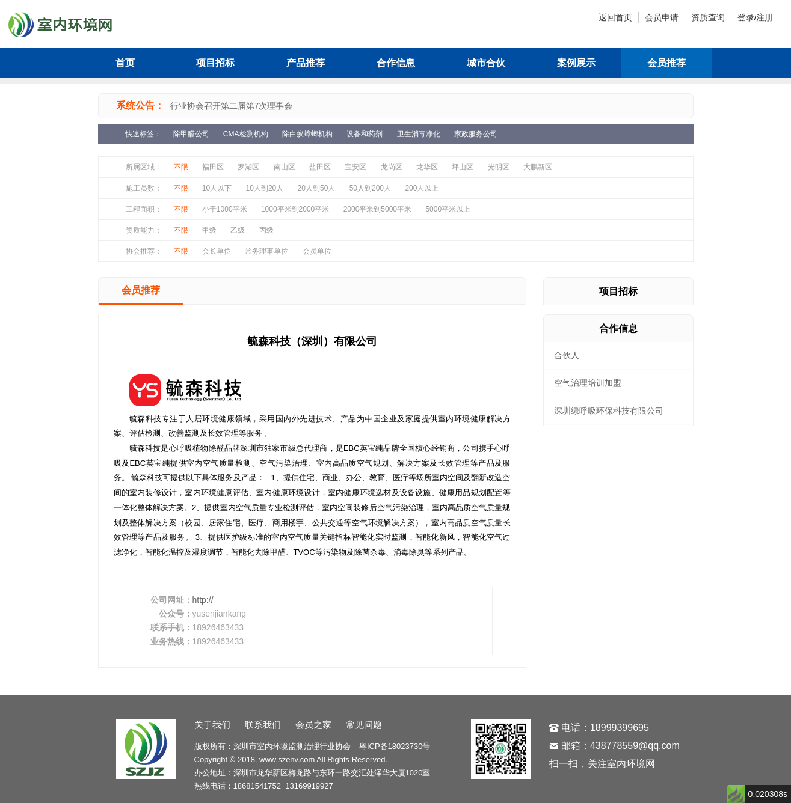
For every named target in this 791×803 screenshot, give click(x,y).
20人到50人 (317, 188)
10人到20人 (265, 188)
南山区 (284, 167)
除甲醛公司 (191, 134)
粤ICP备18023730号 (395, 746)
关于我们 (212, 724)
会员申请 (662, 17)
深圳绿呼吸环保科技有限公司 (608, 410)
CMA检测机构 (245, 134)
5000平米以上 (447, 209)
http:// (203, 600)
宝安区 (355, 167)
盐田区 (320, 167)
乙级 (237, 230)
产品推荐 (305, 63)
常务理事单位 (266, 251)
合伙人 (566, 355)
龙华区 (427, 167)
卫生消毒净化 (418, 134)
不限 (181, 167)
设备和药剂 (364, 134)
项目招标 (215, 63)
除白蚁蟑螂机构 (307, 134)
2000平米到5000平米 (377, 209)
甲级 (209, 230)
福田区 (213, 167)
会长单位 (216, 251)
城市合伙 (486, 63)
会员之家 (313, 724)
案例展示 (576, 63)
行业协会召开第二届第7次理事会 (231, 106)
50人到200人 (370, 188)
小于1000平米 (224, 209)
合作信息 (396, 63)
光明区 (498, 167)
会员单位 (317, 251)
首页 (125, 63)
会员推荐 (666, 63)
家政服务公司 (475, 134)
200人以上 (422, 188)
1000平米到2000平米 (295, 209)
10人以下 (217, 188)
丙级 (266, 230)
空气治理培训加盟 (587, 383)
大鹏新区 (537, 167)
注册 (764, 17)
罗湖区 (248, 167)
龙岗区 (391, 167)
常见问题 (364, 724)
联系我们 (263, 724)
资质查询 (708, 17)
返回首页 (615, 17)
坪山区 (462, 167)
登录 (745, 17)
